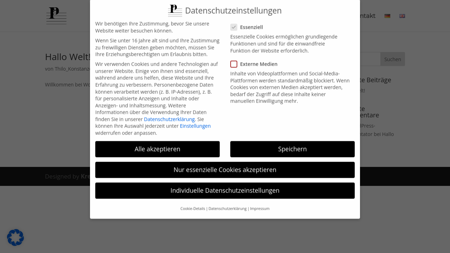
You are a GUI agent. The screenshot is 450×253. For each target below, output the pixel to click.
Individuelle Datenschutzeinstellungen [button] (225, 185)
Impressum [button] (259, 203)
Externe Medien (256, 59)
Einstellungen (195, 121)
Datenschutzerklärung (169, 114)
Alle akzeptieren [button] (157, 144)
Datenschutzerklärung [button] (227, 203)
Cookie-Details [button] (192, 203)
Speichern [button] (292, 144)
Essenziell (249, 22)
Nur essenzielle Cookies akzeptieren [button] (225, 165)
